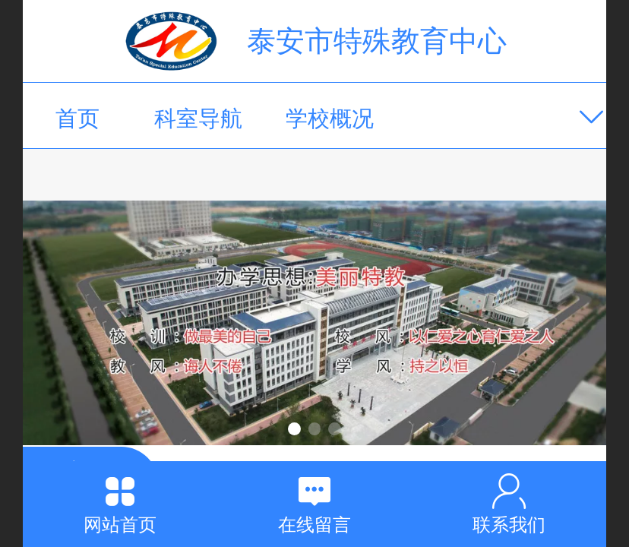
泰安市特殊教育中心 (377, 40)
